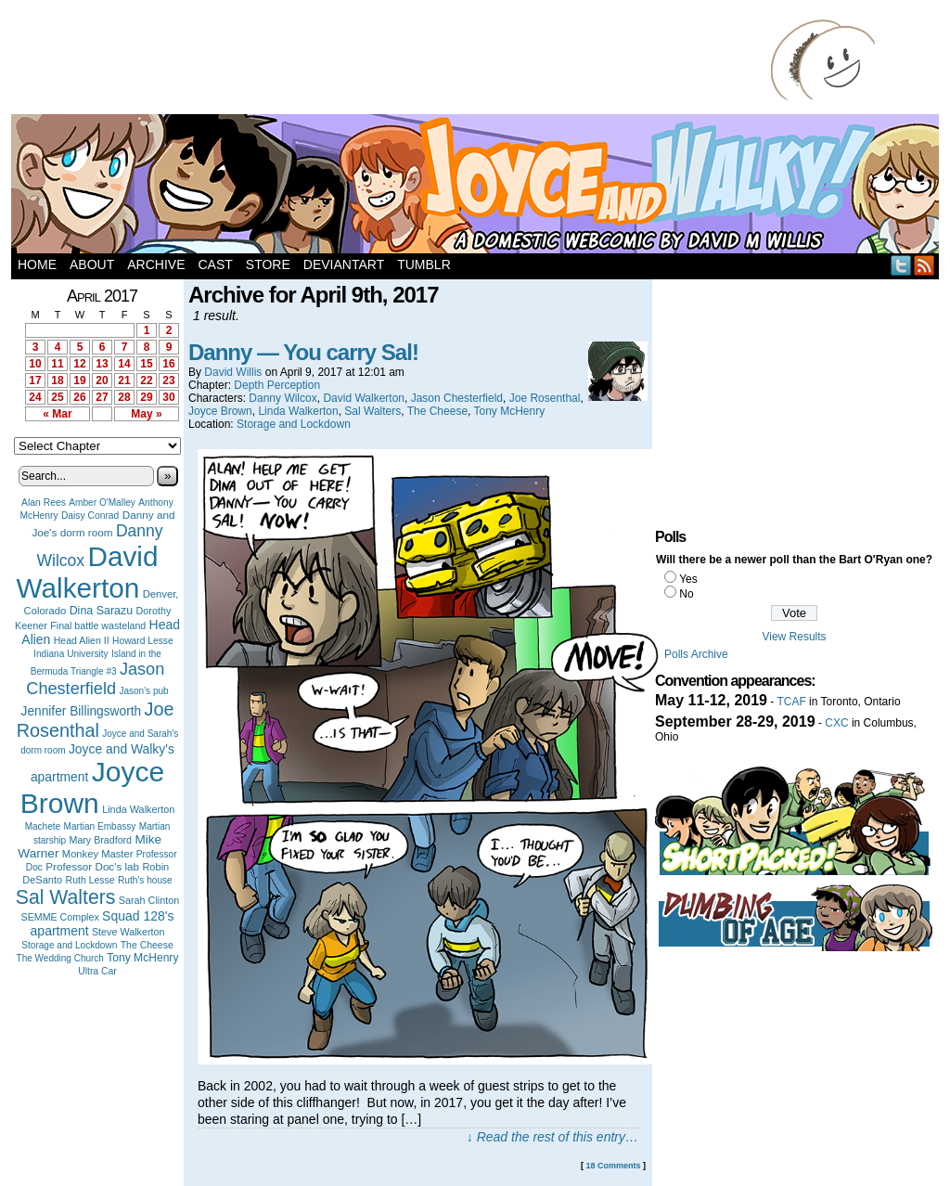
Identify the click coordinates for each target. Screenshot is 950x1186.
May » (146, 413)
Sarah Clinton (149, 900)
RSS (924, 265)
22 (146, 380)
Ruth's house (145, 880)
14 (124, 363)
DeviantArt (343, 264)
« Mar (57, 413)
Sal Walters (66, 897)
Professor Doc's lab (92, 866)
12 (79, 363)
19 (79, 380)
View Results (794, 636)
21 (124, 380)
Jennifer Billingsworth (81, 711)
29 (146, 397)
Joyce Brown (92, 787)
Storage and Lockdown (69, 945)
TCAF (791, 701)
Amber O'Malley (102, 502)
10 (35, 363)
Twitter (901, 265)
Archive (156, 264)
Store (268, 264)
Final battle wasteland (98, 625)
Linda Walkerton (138, 809)
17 (35, 380)
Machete (43, 826)
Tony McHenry (142, 957)
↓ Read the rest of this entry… (552, 1136)
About (92, 264)
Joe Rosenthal (95, 720)
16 (168, 363)
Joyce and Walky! (477, 186)
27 (102, 397)
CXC (836, 722)
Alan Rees (43, 502)
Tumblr (424, 264)
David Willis (233, 372)
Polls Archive (696, 654)
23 (168, 380)
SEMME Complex (60, 916)
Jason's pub (143, 691)
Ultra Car (97, 971)
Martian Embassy (100, 826)
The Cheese (147, 945)
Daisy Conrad (90, 515)
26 (79, 397)
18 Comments (612, 1165)
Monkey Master (98, 853)
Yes (688, 579)
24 (35, 397)
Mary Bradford (101, 839)
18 (57, 380)
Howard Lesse (142, 641)
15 (146, 363)
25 (57, 397)
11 (57, 363)
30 (168, 397)
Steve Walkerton (128, 931)
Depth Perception (277, 385)
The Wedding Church (60, 958)
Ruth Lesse (90, 879)
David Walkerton (88, 572)
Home (37, 264)
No (686, 593)
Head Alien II (81, 640)
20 (102, 380)
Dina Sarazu (102, 610)
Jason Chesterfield (95, 679)
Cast (215, 264)
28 (124, 397)
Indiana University (70, 654)
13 (102, 363)
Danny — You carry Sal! (303, 352)
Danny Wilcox (282, 398)
